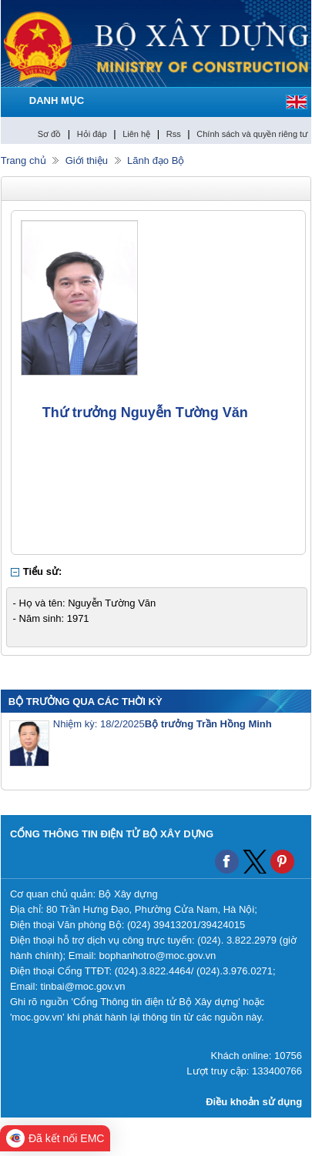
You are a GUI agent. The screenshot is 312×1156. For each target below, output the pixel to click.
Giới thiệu (86, 160)
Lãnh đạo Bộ (155, 160)
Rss (173, 134)
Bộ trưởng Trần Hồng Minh (208, 724)
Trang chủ (23, 160)
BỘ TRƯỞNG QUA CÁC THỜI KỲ (85, 701)
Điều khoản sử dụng (254, 1102)
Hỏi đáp (92, 134)
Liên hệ (136, 134)
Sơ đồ (50, 134)
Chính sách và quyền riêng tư (251, 134)
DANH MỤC (56, 100)
